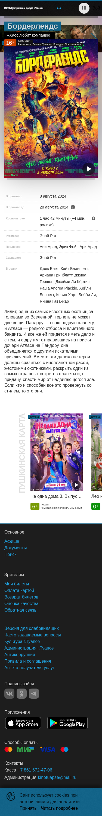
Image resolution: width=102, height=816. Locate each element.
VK (9, 694)
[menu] (56, 8)
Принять (28, 808)
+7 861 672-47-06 (35, 770)
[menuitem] (59, 8)
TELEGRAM (34, 694)
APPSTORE (23, 723)
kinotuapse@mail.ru (57, 777)
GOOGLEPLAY (67, 723)
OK (22, 694)
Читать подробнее (59, 808)
